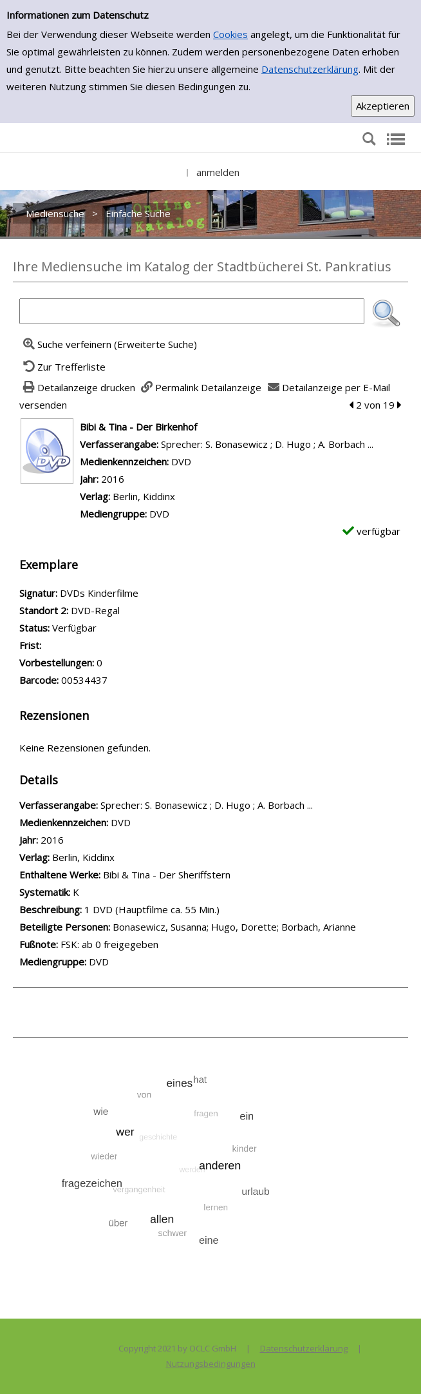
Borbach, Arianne (318, 926)
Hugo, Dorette (244, 926)
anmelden (217, 172)
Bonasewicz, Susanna (160, 926)
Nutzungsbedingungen (211, 1364)
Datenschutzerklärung (310, 69)
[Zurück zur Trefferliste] (62, 366)
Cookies (230, 34)
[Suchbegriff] (191, 311)
